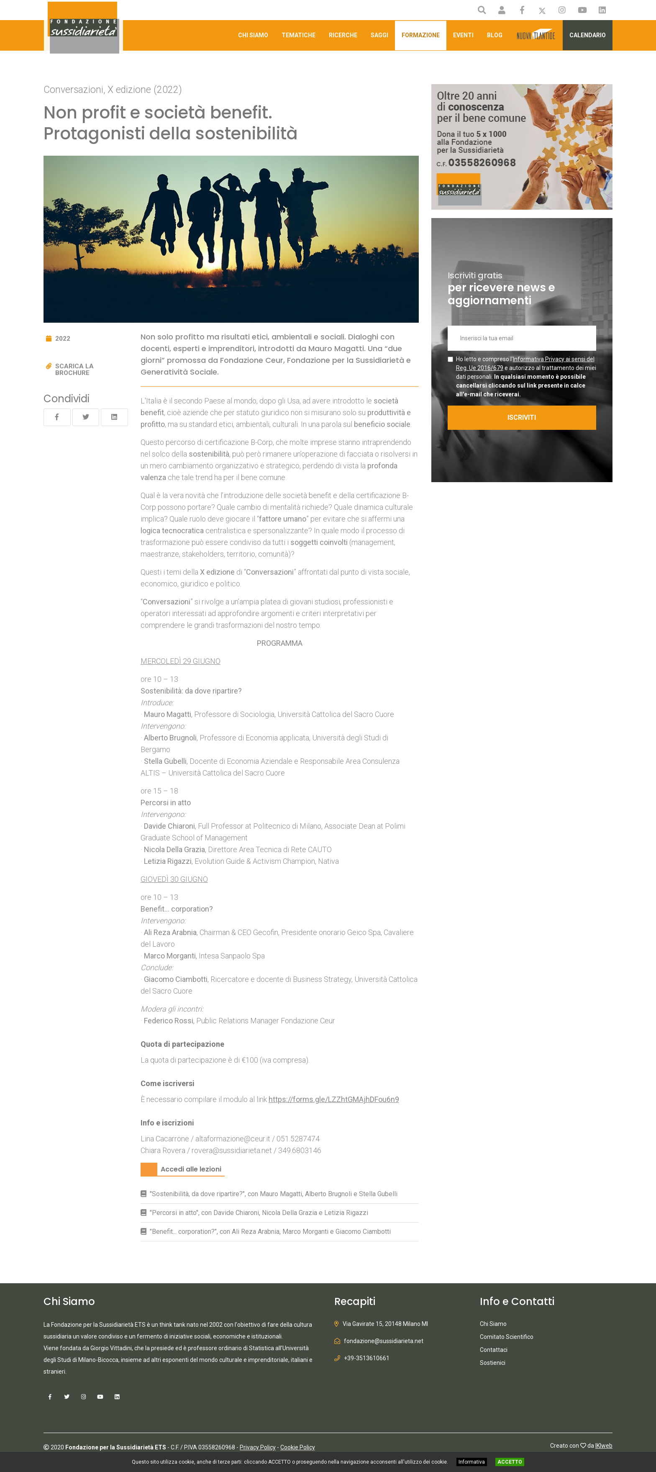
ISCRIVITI (521, 417)
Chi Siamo (253, 35)
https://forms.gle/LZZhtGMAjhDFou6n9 (334, 1099)
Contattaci (493, 1349)
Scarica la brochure (74, 369)
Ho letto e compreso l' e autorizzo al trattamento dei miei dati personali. (526, 377)
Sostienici (492, 1362)
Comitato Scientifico (506, 1336)
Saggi (379, 35)
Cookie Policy (297, 1447)
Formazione (421, 35)
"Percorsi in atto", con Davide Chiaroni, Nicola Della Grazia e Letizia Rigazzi (259, 1213)
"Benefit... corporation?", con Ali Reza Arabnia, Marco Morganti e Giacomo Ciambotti (270, 1232)
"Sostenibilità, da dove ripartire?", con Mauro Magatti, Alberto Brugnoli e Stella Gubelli (273, 1194)
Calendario (587, 35)
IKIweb (603, 1445)
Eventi (463, 35)
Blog (494, 35)
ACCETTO (509, 1462)
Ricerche (343, 35)
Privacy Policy (258, 1447)
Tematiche (298, 35)
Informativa (472, 1462)
